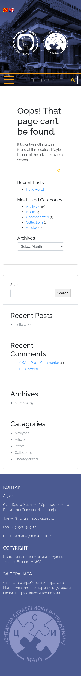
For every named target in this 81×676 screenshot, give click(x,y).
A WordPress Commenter (39, 363)
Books (31, 212)
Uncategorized (37, 217)
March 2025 (24, 403)
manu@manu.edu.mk (34, 536)
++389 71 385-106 (25, 527)
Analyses (33, 207)
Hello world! (35, 189)
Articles (32, 227)
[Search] (48, 80)
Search (15, 285)
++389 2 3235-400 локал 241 (32, 518)
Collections (34, 222)
